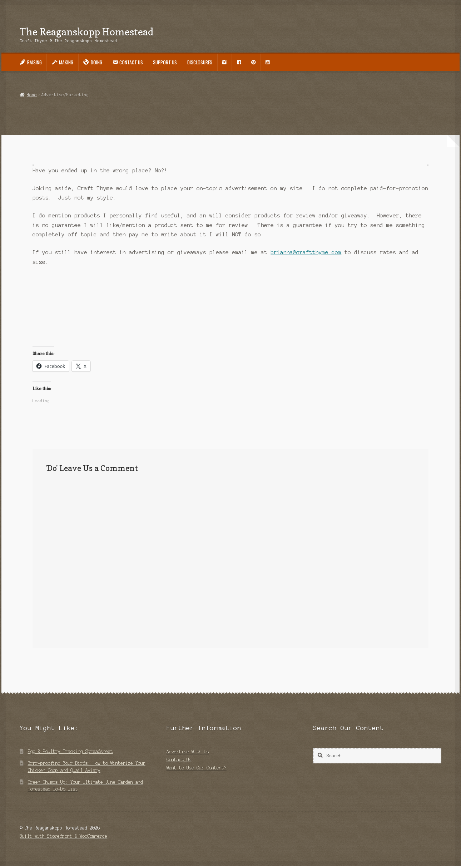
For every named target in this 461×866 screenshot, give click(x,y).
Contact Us (179, 759)
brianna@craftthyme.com (306, 252)
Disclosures (199, 62)
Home (32, 95)
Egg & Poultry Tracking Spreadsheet (70, 751)
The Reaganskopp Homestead (87, 32)
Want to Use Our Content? (197, 768)
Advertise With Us (188, 751)
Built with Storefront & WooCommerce (63, 836)
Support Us (165, 62)
